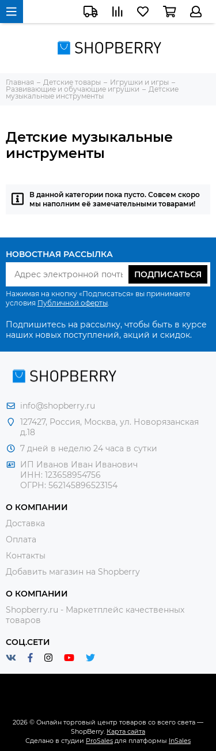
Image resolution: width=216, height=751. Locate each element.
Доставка (25, 523)
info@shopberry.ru (57, 406)
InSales (180, 741)
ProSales (99, 741)
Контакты (26, 555)
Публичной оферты (72, 303)
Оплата (21, 539)
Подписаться (168, 274)
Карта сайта (126, 731)
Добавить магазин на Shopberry (73, 572)
